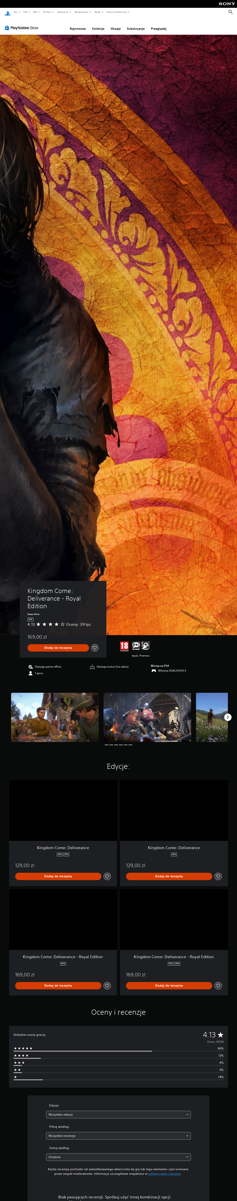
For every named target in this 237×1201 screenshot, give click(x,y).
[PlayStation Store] (22, 23)
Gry (16, 11)
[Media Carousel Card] (55, 713)
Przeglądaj (158, 24)
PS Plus (47, 11)
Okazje (116, 24)
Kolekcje (98, 24)
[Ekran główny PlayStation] (7, 12)
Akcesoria (62, 11)
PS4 (35, 11)
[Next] (228, 713)
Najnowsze (78, 24)
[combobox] (118, 1110)
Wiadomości (81, 11)
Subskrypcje (136, 24)
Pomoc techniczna (116, 11)
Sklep (97, 11)
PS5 (25, 11)
